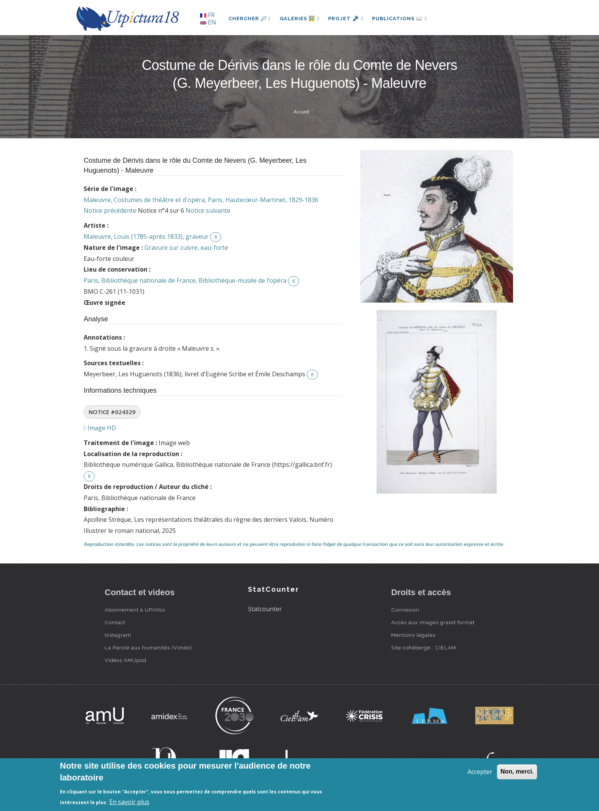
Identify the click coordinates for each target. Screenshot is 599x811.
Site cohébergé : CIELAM (423, 647)
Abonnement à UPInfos (135, 610)
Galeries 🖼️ (300, 18)
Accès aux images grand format (433, 622)
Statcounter (265, 609)
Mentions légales (413, 635)
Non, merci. (517, 771)
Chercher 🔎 (249, 18)
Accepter (480, 771)
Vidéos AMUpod (125, 660)
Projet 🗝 (347, 18)
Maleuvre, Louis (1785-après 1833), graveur (146, 236)
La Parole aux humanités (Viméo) (148, 647)
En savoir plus (129, 802)
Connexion (405, 610)
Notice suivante (208, 210)
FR (207, 15)
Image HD (100, 428)
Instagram (118, 635)
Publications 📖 (401, 18)
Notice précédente (110, 210)
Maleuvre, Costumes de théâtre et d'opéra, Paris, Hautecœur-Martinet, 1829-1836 (201, 200)
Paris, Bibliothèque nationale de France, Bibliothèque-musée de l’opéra (185, 280)
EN (208, 22)
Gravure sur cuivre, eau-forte (186, 247)
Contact (115, 622)
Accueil (301, 111)
